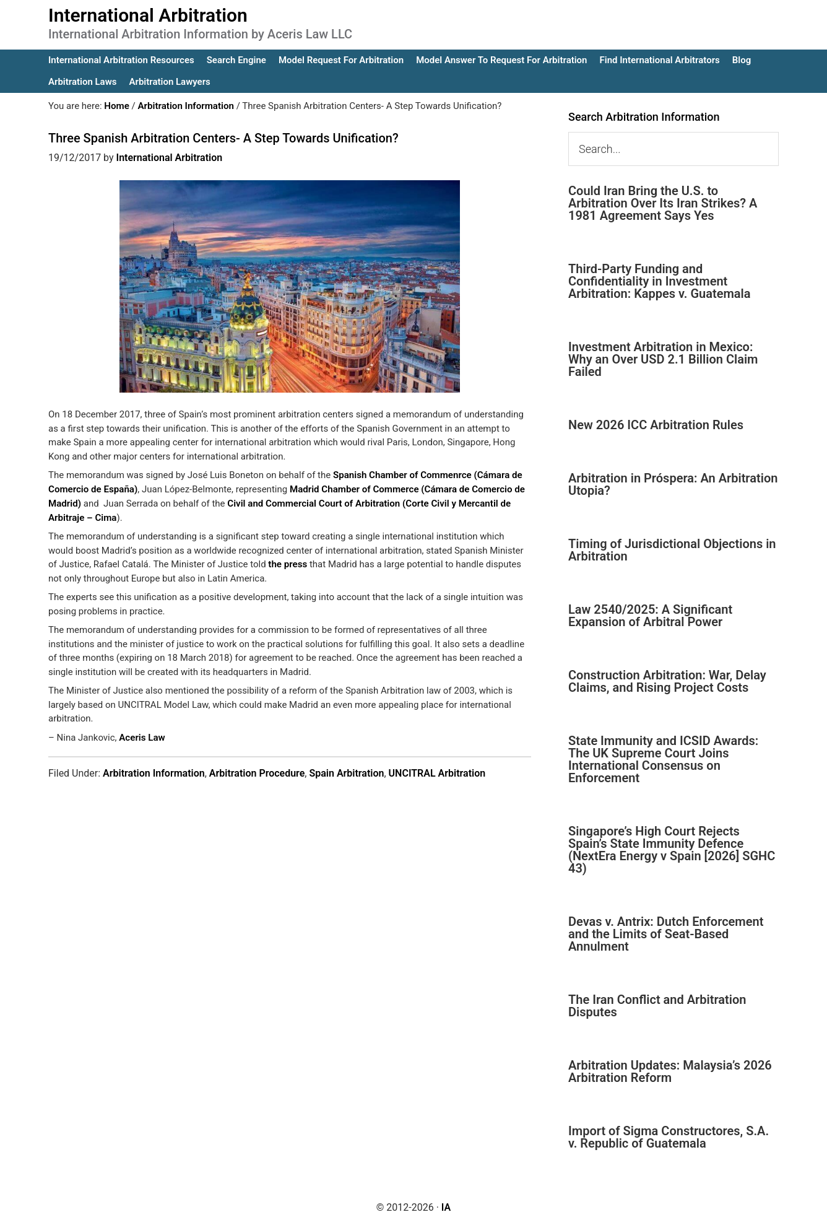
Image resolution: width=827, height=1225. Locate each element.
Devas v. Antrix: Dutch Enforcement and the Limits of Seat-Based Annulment (665, 934)
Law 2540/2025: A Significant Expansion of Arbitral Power (650, 615)
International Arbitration (148, 15)
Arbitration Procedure (257, 772)
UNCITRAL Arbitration (437, 772)
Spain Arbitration (346, 772)
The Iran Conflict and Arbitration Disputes (657, 1005)
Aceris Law (142, 737)
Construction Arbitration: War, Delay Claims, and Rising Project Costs (667, 681)
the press (287, 563)
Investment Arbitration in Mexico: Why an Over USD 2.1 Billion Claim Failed (663, 359)
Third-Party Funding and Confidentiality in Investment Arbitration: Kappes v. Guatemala (659, 281)
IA (446, 1207)
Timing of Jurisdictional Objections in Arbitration (672, 550)
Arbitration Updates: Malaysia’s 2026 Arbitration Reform (670, 1071)
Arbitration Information (154, 772)
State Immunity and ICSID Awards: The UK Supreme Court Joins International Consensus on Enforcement (663, 759)
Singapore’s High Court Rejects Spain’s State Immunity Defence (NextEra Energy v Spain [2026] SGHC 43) (671, 850)
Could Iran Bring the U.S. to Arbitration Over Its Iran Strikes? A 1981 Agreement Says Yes (662, 203)
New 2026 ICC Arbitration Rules (655, 424)
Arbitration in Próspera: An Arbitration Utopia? (672, 484)
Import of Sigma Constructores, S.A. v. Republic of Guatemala (668, 1137)
